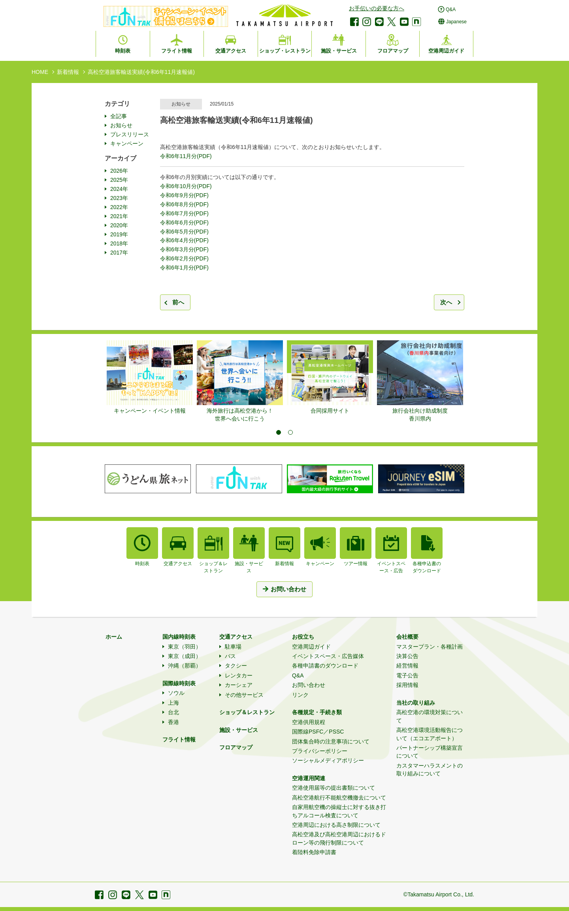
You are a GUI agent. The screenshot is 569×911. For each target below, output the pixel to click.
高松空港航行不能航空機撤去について (339, 797)
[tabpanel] (150, 377)
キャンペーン (126, 143)
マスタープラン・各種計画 (429, 646)
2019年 (119, 234)
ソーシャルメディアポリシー (328, 760)
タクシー (236, 665)
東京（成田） (184, 656)
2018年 (119, 243)
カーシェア (238, 685)
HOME (40, 72)
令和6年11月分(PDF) (186, 156)
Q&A (298, 675)
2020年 (119, 225)
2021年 (119, 216)
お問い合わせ (308, 685)
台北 (173, 712)
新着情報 (68, 72)
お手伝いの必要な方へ (376, 8)
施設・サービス (238, 730)
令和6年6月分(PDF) (184, 222)
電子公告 (407, 675)
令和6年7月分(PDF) (184, 213)
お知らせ (121, 125)
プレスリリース (129, 134)
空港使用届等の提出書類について (333, 788)
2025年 (119, 180)
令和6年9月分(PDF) (184, 195)
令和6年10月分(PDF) (186, 186)
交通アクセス (235, 637)
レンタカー (238, 675)
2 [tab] (290, 432)
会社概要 (407, 637)
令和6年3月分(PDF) (184, 249)
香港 (173, 722)
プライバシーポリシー (319, 751)
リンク (300, 695)
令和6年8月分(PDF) (184, 204)
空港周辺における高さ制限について (336, 825)
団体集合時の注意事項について (330, 741)
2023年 (119, 198)
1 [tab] (279, 432)
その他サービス (244, 695)
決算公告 (407, 656)
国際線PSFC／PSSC (318, 731)
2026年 (119, 171)
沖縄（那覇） (184, 665)
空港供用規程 (308, 722)
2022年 (119, 207)
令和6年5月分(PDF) (184, 231)
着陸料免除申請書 (314, 852)
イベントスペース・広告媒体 (328, 656)
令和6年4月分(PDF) (184, 240)
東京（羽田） (184, 646)
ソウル (176, 693)
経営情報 (407, 665)
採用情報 (407, 685)
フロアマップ (235, 747)
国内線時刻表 (179, 637)
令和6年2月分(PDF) (184, 258)
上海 (173, 703)
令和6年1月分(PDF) (184, 267)
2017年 (119, 252)
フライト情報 (179, 739)
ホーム (114, 637)
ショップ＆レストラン (247, 712)
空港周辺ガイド (311, 646)
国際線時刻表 (179, 683)
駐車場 (233, 646)
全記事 (118, 116)
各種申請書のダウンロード (325, 665)
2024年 (119, 189)
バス (230, 656)
